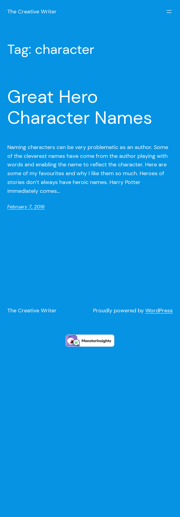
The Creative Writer (32, 11)
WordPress (159, 310)
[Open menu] (169, 11)
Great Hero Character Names (79, 107)
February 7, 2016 (26, 206)
